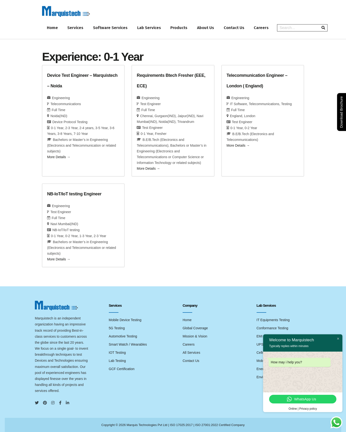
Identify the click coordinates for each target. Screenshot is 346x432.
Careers (261, 27)
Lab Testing (117, 360)
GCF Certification (122, 369)
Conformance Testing (272, 328)
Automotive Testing (123, 336)
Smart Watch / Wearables (128, 344)
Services (76, 27)
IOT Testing (117, 352)
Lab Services (149, 27)
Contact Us (234, 27)
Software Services (110, 27)
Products (179, 27)
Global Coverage (195, 328)
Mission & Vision (195, 336)
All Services (191, 352)
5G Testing (117, 328)
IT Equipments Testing (273, 320)
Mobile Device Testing (125, 320)
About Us (206, 27)
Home (52, 27)
